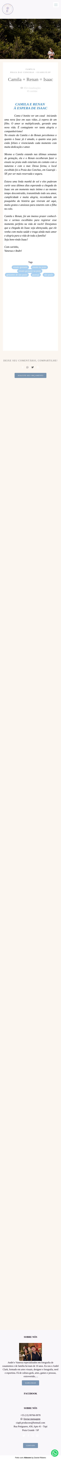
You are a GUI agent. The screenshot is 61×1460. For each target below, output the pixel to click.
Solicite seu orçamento (30, 1320)
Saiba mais (30, 1383)
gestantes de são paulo (16, 274)
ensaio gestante (20, 267)
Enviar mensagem (31, 1419)
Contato (30, 1445)
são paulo (48, 274)
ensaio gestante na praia (30, 271)
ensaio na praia (39, 267)
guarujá (35, 274)
